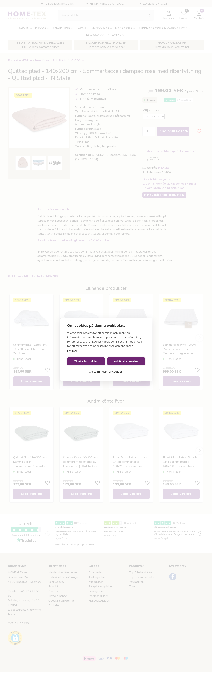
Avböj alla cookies (126, 361)
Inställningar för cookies (106, 371)
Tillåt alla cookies (86, 361)
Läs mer (72, 351)
